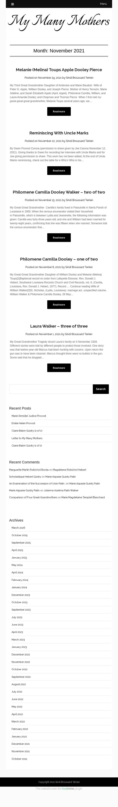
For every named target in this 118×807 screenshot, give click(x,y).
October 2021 (19, 774)
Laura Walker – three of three (59, 341)
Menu (103, 3)
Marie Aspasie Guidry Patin (60, 492)
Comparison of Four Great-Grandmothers (33, 513)
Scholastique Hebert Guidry (25, 492)
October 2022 (19, 685)
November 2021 (21, 767)
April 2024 (17, 588)
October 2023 (19, 618)
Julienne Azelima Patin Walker (61, 506)
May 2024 (17, 581)
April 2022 (17, 730)
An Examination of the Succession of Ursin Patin (37, 499)
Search (101, 405)
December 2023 (21, 610)
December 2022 (21, 670)
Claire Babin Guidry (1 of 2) (27, 461)
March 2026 (18, 543)
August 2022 (19, 700)
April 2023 (17, 648)
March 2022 (18, 737)
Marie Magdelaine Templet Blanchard (83, 513)
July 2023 (17, 633)
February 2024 (20, 595)
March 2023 (18, 655)
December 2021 (21, 760)
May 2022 (17, 722)
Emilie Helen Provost (23, 439)
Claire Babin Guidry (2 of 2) (27, 446)
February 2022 (20, 745)
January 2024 (19, 603)
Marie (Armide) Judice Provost (29, 431)
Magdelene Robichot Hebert (69, 485)
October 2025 (19, 551)
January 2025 (19, 573)
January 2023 (19, 663)
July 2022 (17, 707)
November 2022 (21, 677)
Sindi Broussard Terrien (80, 85)
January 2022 (19, 752)
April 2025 (17, 566)
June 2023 (17, 640)
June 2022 (17, 715)
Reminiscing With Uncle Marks (59, 140)
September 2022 (21, 692)
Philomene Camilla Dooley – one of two (59, 274)
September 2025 (21, 558)
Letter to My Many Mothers (27, 454)
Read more (59, 118)
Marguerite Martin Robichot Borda (29, 485)
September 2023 (21, 625)
